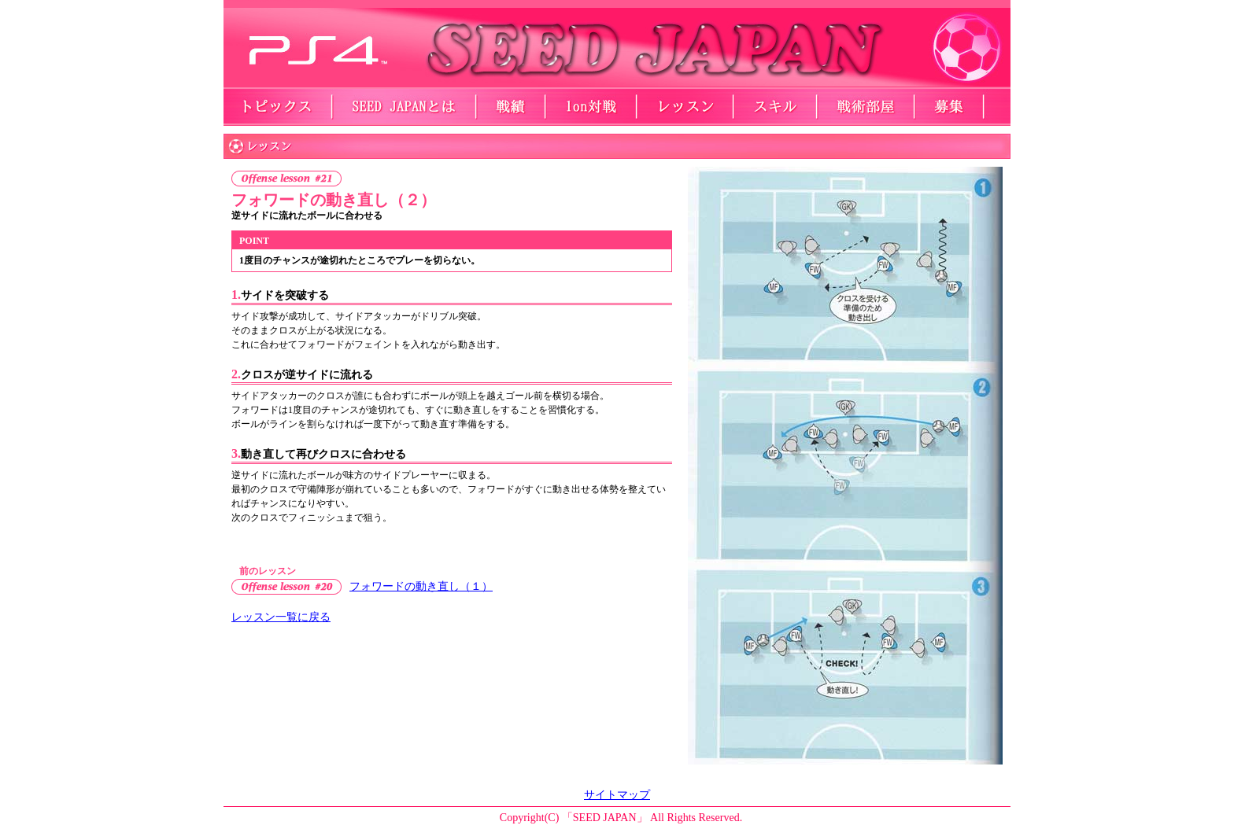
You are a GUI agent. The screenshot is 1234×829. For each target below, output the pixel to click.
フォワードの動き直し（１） (421, 586)
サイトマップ (617, 795)
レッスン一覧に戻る (281, 617)
